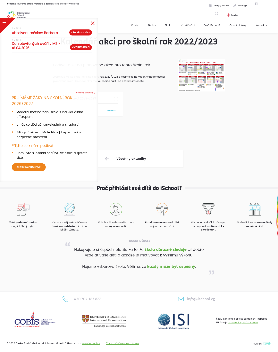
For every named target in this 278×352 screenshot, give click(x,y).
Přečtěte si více (64, 40)
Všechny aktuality (68, 97)
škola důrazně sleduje (165, 250)
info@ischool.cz (196, 299)
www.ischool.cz (91, 343)
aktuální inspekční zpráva (243, 322)
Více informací (65, 55)
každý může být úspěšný (171, 267)
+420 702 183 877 (82, 299)
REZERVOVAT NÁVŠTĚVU (28, 180)
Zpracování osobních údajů (122, 343)
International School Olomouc (17, 15)
